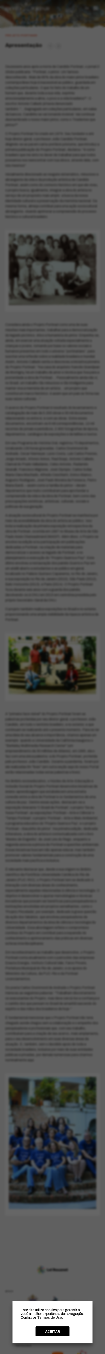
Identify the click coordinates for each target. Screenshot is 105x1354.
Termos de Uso (49, 1317)
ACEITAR (52, 1331)
